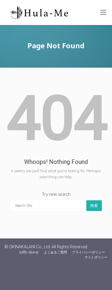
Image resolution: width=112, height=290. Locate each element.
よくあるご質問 (55, 252)
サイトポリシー (96, 257)
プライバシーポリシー (88, 252)
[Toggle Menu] (103, 12)
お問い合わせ (29, 252)
